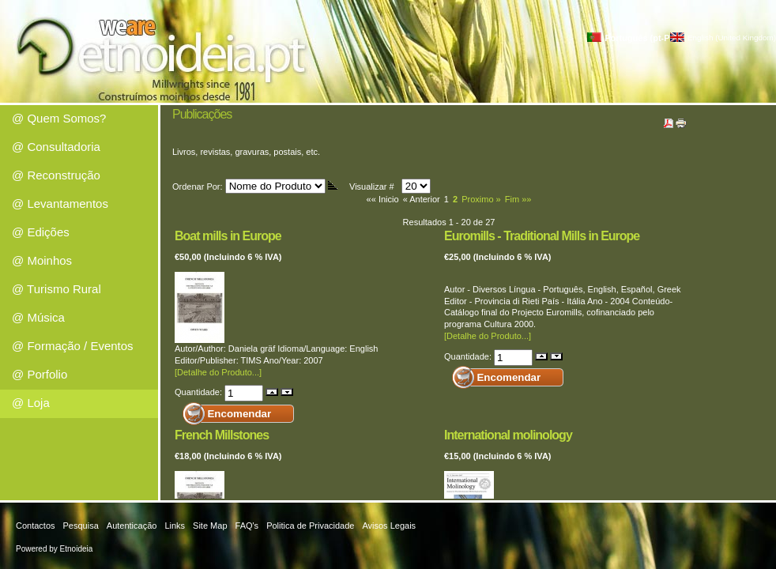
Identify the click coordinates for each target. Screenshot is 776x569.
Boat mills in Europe (228, 236)
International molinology (508, 435)
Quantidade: (199, 392)
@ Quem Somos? (59, 118)
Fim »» (518, 199)
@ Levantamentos (60, 203)
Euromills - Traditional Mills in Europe (541, 236)
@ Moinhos (42, 260)
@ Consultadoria (56, 146)
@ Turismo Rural (56, 289)
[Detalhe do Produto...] (218, 372)
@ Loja (31, 402)
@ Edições (41, 232)
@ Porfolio (39, 374)
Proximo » (481, 199)
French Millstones (222, 435)
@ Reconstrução (56, 175)
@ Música (38, 317)
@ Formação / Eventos (73, 345)
